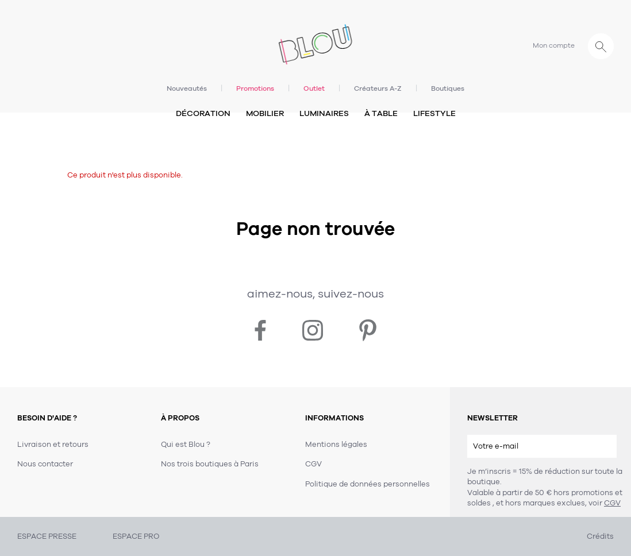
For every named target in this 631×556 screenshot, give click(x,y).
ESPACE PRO (136, 536)
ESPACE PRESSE (46, 536)
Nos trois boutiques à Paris (210, 464)
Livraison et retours (53, 444)
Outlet (314, 88)
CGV (612, 503)
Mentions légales (336, 444)
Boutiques (447, 88)
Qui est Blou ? (185, 444)
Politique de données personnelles (367, 484)
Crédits (600, 536)
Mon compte (554, 45)
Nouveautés (187, 88)
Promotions (255, 88)
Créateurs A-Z (378, 88)
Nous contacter (45, 464)
